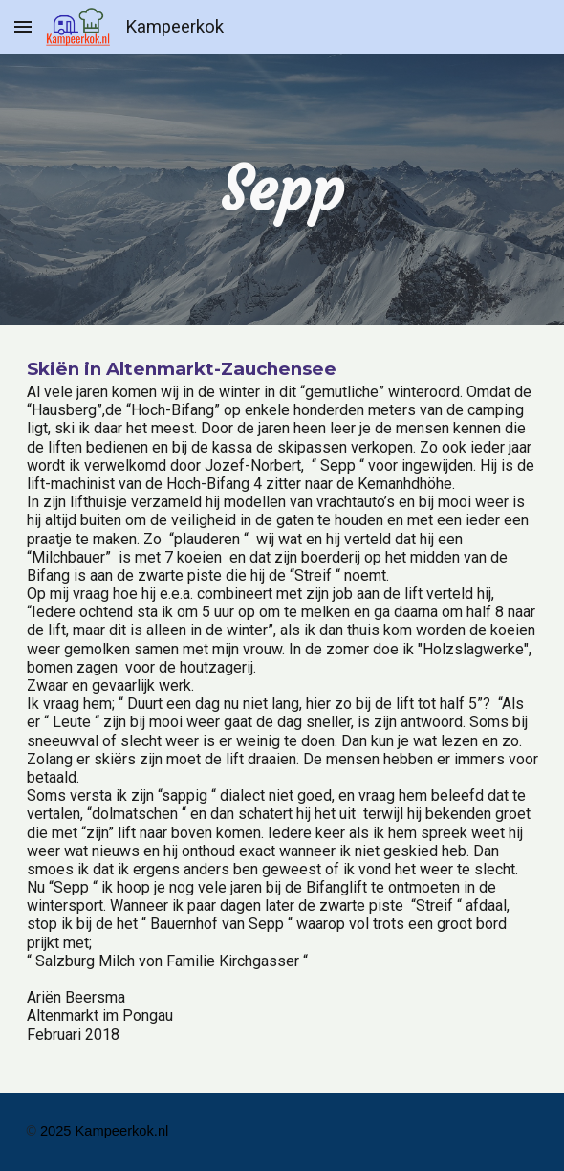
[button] (23, 26)
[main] (282, 189)
